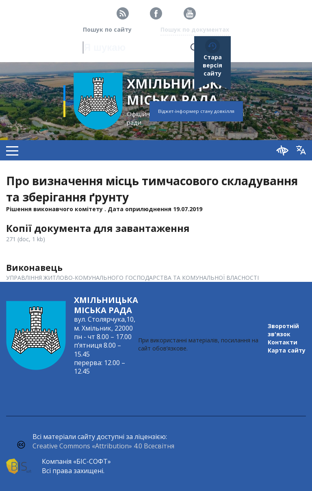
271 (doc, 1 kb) (25, 239)
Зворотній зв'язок (283, 330)
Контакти (282, 342)
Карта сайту (287, 350)
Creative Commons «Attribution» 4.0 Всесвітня (103, 445)
